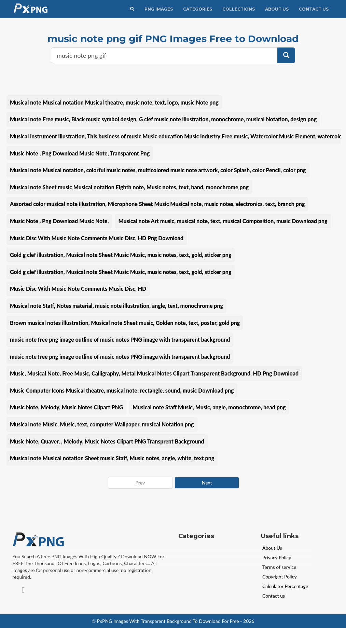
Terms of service (279, 567)
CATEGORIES (197, 9)
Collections (238, 9)
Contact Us (314, 9)
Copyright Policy (279, 576)
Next (207, 483)
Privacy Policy (276, 557)
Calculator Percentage (285, 586)
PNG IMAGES (158, 9)
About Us (277, 9)
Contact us (273, 596)
